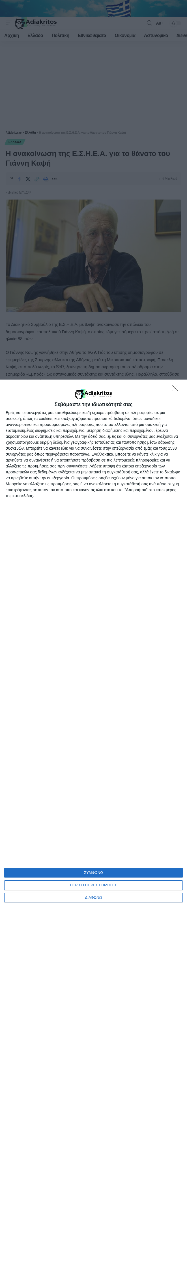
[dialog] (93, 822)
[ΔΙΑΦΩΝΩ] (176, 389)
